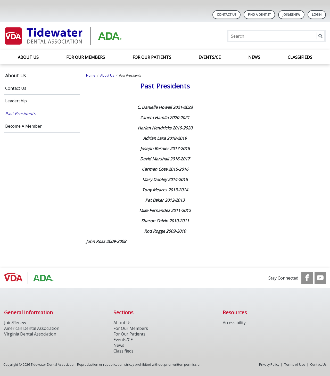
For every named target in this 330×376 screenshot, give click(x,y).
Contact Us (226, 14)
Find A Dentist (259, 14)
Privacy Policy (269, 364)
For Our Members (85, 57)
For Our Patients (152, 57)
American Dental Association (31, 328)
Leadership (16, 101)
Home (90, 75)
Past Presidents (20, 113)
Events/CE (210, 57)
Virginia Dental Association (30, 334)
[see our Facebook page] (307, 278)
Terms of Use (294, 364)
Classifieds (300, 57)
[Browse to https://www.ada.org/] (30, 278)
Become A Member (23, 126)
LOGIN (316, 14)
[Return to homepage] (70, 36)
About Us (28, 57)
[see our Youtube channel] (320, 278)
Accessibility (234, 322)
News (254, 57)
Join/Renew (291, 14)
